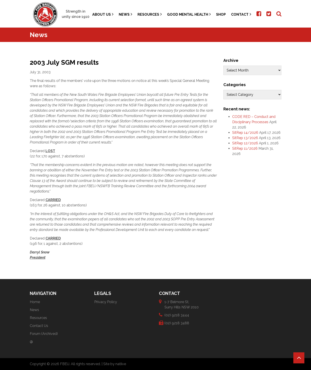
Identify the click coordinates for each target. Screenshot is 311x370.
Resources (150, 14)
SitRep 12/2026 (245, 143)
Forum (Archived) (44, 334)
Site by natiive (114, 364)
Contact (241, 14)
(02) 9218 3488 (176, 323)
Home (35, 302)
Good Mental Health (189, 14)
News (125, 14)
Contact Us (39, 326)
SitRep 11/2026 (245, 148)
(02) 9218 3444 (176, 315)
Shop (221, 14)
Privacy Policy (105, 302)
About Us (102, 14)
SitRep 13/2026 (245, 138)
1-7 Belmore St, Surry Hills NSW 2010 (181, 304)
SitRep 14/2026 (245, 132)
